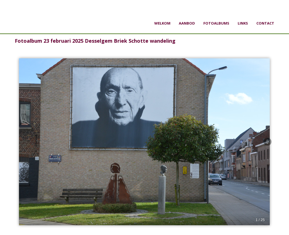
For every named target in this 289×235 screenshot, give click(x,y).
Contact (265, 23)
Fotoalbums (216, 23)
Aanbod (187, 23)
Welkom (162, 23)
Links (243, 23)
